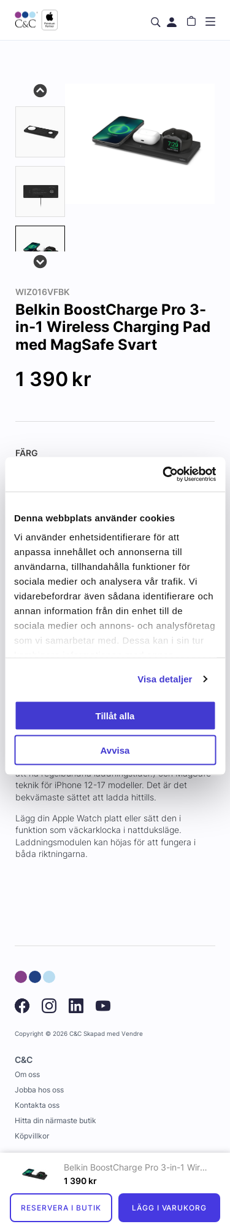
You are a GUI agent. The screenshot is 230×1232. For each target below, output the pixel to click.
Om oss (27, 1074)
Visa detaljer (164, 679)
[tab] (40, 131)
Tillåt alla (115, 715)
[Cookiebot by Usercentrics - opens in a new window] (164, 475)
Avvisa (115, 750)
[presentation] (40, 251)
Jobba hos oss (39, 1089)
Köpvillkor (32, 1135)
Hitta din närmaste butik (55, 1120)
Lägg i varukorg (169, 1207)
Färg (26, 453)
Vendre (132, 1033)
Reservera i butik (61, 1207)
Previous (40, 90)
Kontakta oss (37, 1105)
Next (40, 261)
